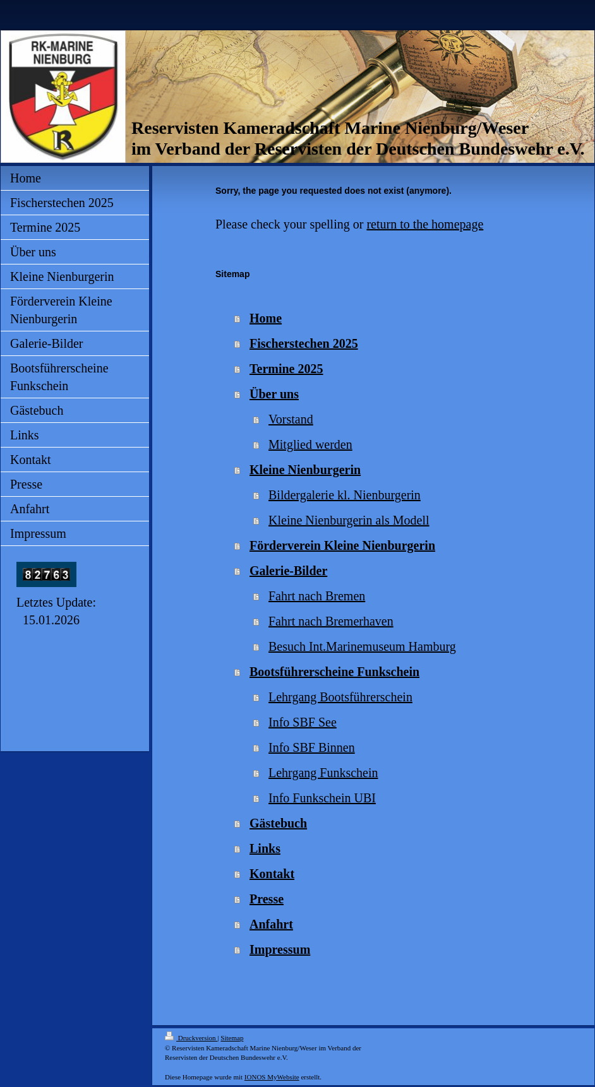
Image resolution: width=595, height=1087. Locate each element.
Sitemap (231, 1038)
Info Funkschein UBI (322, 798)
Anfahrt (271, 924)
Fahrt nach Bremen (316, 596)
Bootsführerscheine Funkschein (334, 672)
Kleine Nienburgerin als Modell (349, 520)
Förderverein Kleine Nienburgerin (342, 545)
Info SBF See (302, 722)
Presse (266, 899)
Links (264, 848)
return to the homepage (424, 224)
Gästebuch (278, 823)
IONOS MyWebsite (271, 1077)
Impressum (279, 949)
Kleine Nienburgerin (305, 470)
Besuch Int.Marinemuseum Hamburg (362, 646)
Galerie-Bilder (288, 571)
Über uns (274, 394)
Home (265, 318)
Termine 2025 (286, 369)
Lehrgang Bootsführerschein (340, 697)
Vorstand (290, 419)
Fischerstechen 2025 (303, 343)
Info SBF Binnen (311, 747)
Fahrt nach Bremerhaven (331, 621)
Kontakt (271, 874)
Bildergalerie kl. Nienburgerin (344, 495)
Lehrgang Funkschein (323, 773)
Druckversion (191, 1038)
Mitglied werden (310, 444)
